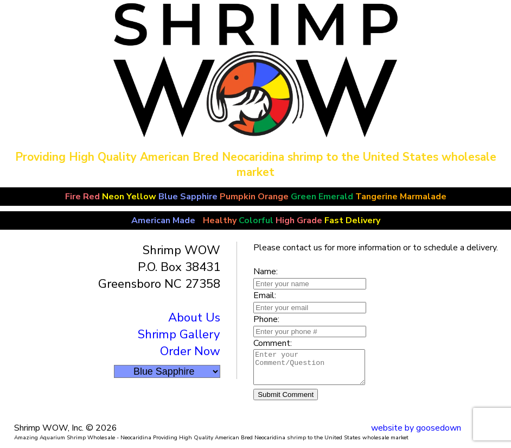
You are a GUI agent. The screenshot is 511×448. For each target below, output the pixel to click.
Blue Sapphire (188, 197)
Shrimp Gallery (179, 334)
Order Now (190, 351)
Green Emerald (322, 197)
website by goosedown (416, 434)
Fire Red (82, 197)
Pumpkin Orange (254, 197)
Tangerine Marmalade (402, 197)
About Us (194, 317)
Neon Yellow (129, 197)
